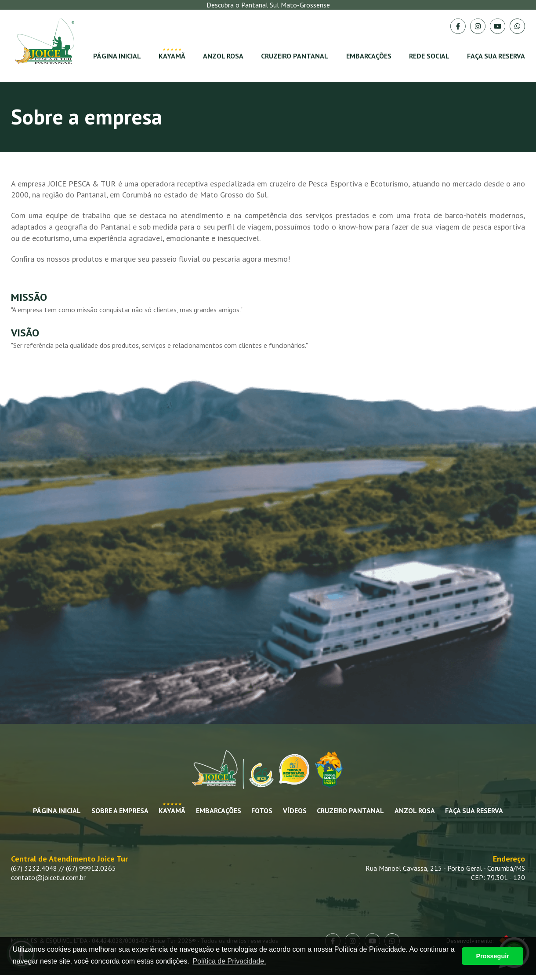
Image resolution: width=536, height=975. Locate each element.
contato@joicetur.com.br (48, 877)
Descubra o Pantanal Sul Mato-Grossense (268, 4)
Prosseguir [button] (492, 956)
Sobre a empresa (119, 810)
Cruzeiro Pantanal (294, 55)
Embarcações (368, 55)
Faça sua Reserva (474, 810)
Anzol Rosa (223, 55)
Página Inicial (117, 55)
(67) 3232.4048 (34, 868)
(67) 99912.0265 (91, 868)
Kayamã (172, 55)
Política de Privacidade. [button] (229, 961)
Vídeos (295, 810)
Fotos (261, 810)
